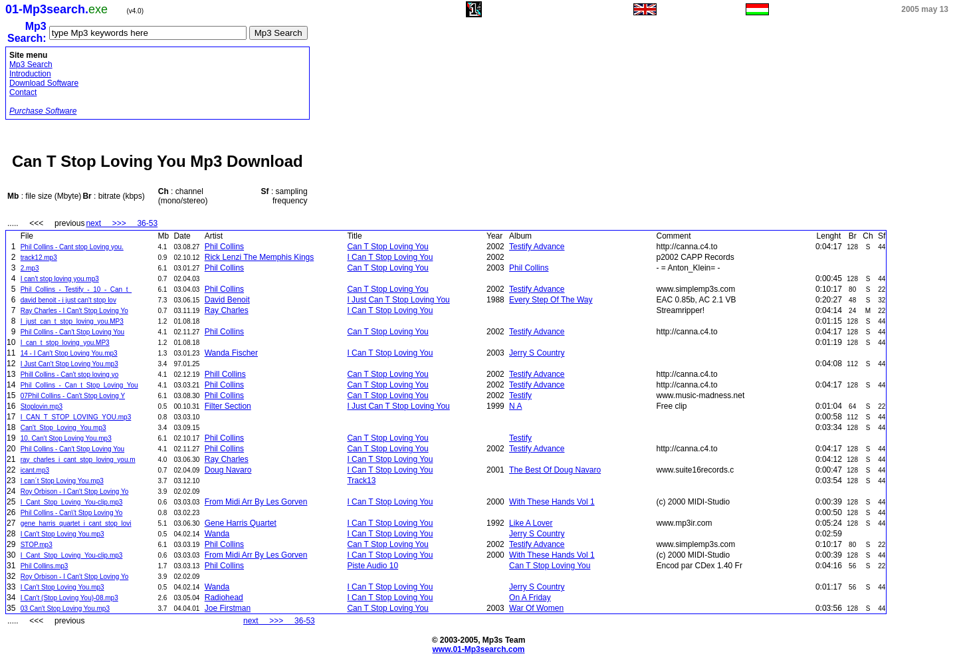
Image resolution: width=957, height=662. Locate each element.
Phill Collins (225, 374)
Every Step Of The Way (550, 299)
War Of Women (536, 608)
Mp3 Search (31, 64)
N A (515, 406)
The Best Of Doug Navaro (555, 470)
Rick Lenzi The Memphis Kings (259, 257)
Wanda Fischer (231, 353)
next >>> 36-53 (122, 223)
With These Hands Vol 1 (552, 501)
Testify (520, 395)
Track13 (361, 480)
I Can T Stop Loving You (390, 257)
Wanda (217, 533)
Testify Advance (536, 246)
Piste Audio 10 (372, 565)
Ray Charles (227, 310)
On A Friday (530, 597)
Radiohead (224, 597)
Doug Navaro (228, 470)
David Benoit (227, 299)
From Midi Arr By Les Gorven (256, 501)
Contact (23, 92)
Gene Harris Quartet (240, 523)
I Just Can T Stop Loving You (398, 299)
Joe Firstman (228, 608)
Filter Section (228, 406)
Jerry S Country (536, 353)
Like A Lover (530, 523)
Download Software (43, 83)
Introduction (30, 73)
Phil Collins (224, 246)
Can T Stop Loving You (387, 246)
